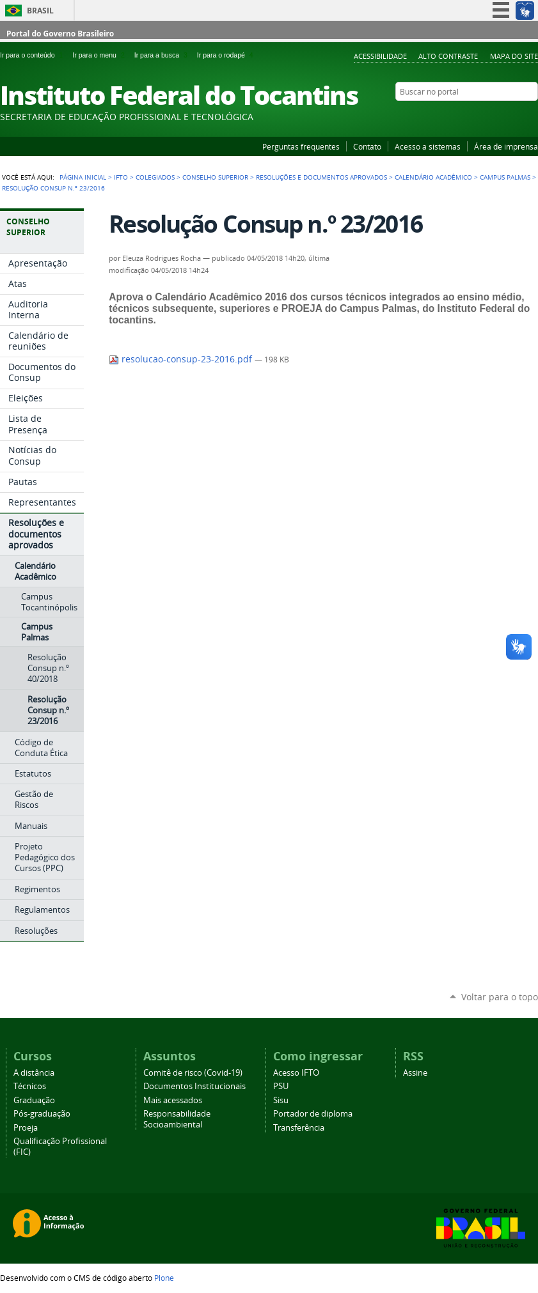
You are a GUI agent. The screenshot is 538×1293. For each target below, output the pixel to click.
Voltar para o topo (499, 997)
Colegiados (155, 177)
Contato (367, 146)
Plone (164, 1278)
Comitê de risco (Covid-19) (192, 1072)
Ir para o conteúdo (33, 55)
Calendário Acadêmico (433, 177)
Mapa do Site (514, 56)
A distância (33, 1072)
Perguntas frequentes (301, 146)
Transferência (298, 1127)
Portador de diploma (312, 1113)
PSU (281, 1086)
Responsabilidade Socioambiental (176, 1119)
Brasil (40, 10)
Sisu (281, 1100)
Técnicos (29, 1086)
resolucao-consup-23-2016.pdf (182, 359)
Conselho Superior (215, 177)
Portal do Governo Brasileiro (60, 33)
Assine (415, 1072)
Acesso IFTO (296, 1072)
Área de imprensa (506, 146)
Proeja (25, 1127)
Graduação (34, 1100)
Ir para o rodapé (226, 55)
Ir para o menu (100, 55)
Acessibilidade (380, 56)
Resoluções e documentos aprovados (321, 177)
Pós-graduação (41, 1113)
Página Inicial (82, 177)
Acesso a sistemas (428, 146)
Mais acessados (172, 1100)
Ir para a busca (163, 55)
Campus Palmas (505, 177)
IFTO (121, 177)
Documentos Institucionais (194, 1086)
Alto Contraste (448, 56)
